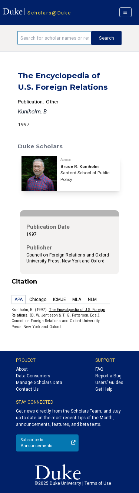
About (22, 369)
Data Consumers (33, 375)
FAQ (99, 369)
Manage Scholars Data (39, 382)
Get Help (103, 389)
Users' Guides (109, 382)
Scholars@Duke (49, 13)
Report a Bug (108, 375)
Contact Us (27, 389)
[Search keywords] (54, 37)
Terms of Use (98, 483)
